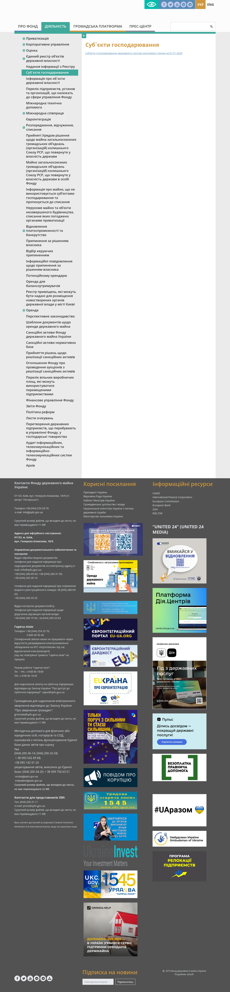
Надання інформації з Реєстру (50, 66)
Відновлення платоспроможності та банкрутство (42, 230)
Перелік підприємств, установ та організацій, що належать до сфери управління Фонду (50, 93)
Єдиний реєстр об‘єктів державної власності (43, 58)
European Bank (162, 505)
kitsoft (190, 974)
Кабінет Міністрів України (99, 500)
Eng (210, 4)
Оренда (30, 310)
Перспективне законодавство (50, 316)
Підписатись (125, 982)
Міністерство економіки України (103, 516)
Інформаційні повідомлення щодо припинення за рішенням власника (49, 265)
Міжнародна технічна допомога (44, 105)
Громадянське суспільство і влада (104, 504)
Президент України (95, 492)
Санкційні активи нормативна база (51, 344)
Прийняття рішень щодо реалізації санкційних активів (50, 355)
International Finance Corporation (172, 497)
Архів (30, 465)
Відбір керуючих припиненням (39, 253)
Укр (200, 4)
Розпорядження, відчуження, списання (48, 127)
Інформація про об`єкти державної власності (45, 80)
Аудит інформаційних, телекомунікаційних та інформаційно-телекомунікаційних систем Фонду (49, 451)
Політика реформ (40, 412)
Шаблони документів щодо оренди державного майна (48, 324)
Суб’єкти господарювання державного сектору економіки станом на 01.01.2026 (133, 53)
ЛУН (155, 509)
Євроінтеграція (38, 119)
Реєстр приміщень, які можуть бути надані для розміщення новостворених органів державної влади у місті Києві (51, 297)
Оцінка (29, 50)
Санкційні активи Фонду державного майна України (48, 334)
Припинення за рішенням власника (47, 243)
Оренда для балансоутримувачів (43, 283)
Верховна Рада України (98, 496)
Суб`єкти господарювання (47, 72)
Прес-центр (140, 26)
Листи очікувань (39, 418)
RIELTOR (157, 513)
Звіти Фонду (36, 406)
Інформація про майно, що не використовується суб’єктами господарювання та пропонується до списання (50, 195)
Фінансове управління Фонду (50, 400)
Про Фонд (28, 26)
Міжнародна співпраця (43, 113)
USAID (156, 493)
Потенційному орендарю (46, 275)
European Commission (166, 501)
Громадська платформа (97, 26)
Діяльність (55, 26)
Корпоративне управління (45, 44)
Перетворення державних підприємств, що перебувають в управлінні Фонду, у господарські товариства (51, 430)
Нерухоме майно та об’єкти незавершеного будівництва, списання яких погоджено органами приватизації (50, 214)
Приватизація (35, 38)
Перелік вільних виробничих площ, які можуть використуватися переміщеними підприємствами (50, 385)
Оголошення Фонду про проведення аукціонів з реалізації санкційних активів (50, 367)
